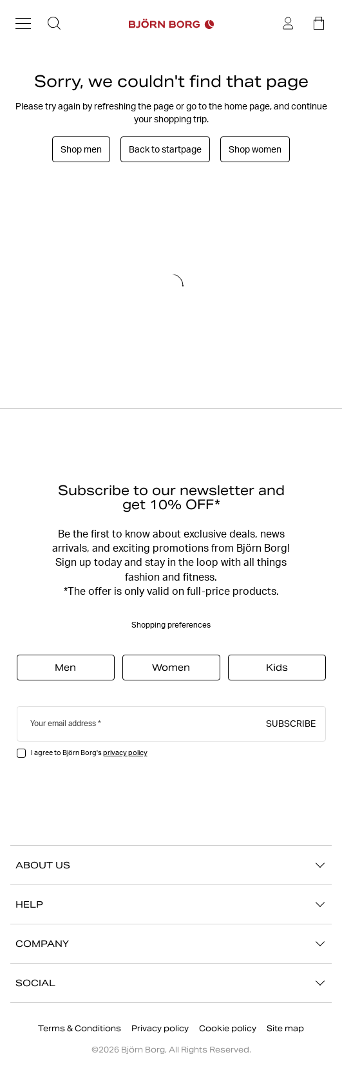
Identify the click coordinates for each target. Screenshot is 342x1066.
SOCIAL (171, 983)
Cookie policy (227, 1028)
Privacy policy (160, 1028)
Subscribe (291, 723)
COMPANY (171, 943)
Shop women (255, 149)
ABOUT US (171, 865)
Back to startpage (165, 149)
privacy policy (125, 752)
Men (65, 667)
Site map (285, 1028)
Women (171, 667)
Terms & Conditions (79, 1028)
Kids (277, 667)
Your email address (63, 723)
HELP (171, 904)
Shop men (81, 149)
